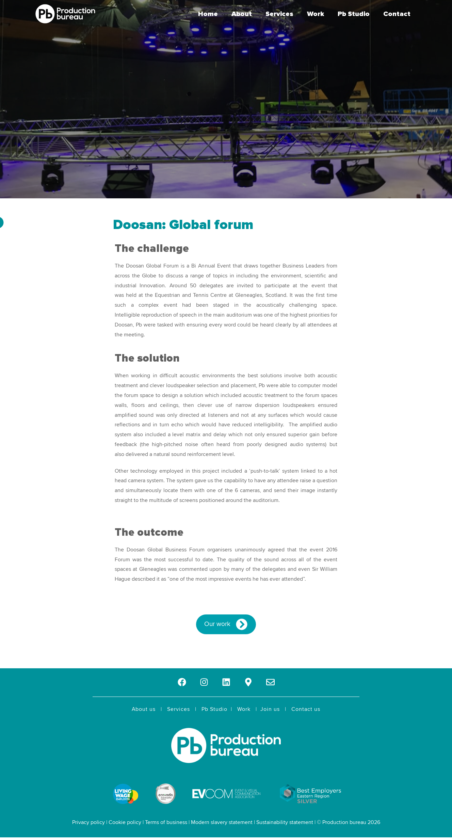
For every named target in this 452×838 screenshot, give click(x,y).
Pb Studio (354, 14)
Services (279, 14)
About (241, 14)
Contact (396, 14)
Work (315, 14)
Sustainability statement (284, 822)
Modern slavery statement (222, 822)
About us (144, 709)
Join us (270, 709)
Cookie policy (125, 822)
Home (208, 14)
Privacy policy (88, 822)
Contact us (305, 709)
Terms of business (166, 822)
